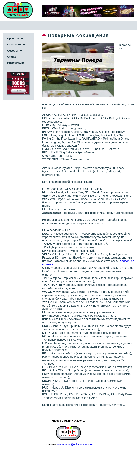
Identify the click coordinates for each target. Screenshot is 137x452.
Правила (13, 38)
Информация (15, 62)
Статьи (11, 56)
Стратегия (14, 44)
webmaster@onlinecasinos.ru (75, 444)
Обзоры (12, 50)
